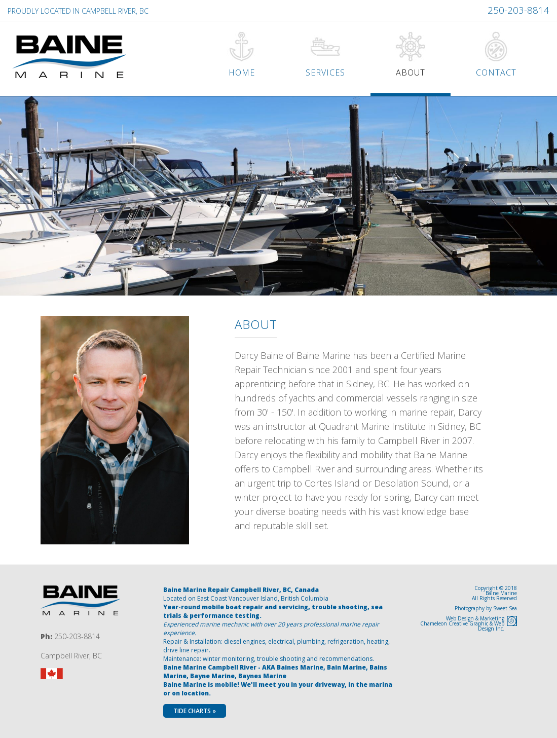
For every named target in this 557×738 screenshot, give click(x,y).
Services (325, 72)
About (410, 72)
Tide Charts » (194, 711)
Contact (496, 72)
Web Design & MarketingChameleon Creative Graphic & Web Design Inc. (462, 623)
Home (242, 72)
